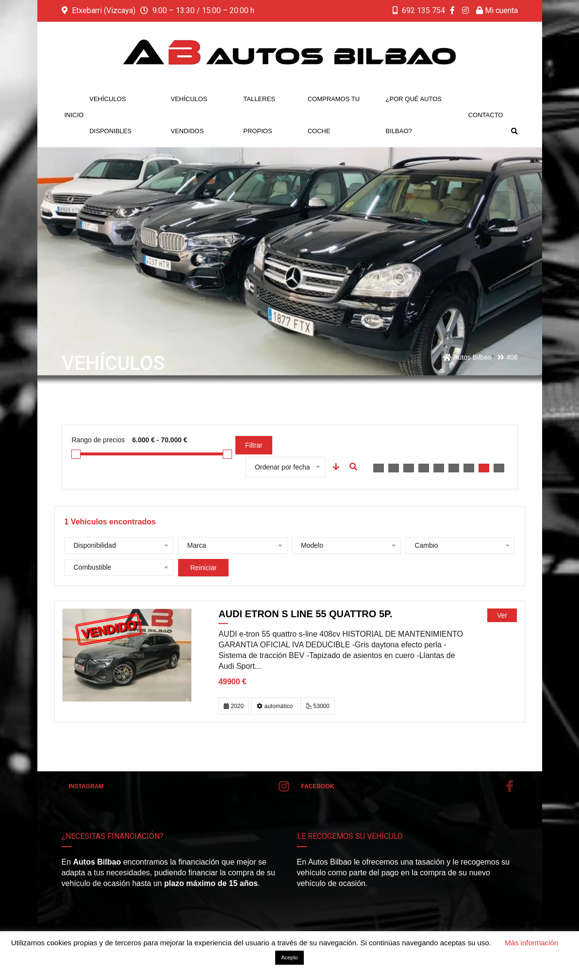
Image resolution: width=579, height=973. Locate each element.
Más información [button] (531, 942)
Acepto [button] (289, 957)
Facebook (407, 786)
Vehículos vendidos (189, 115)
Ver (502, 615)
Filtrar (254, 445)
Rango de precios (98, 440)
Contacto (485, 115)
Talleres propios (259, 115)
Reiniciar (203, 568)
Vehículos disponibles (110, 115)
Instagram (179, 786)
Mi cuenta (497, 10)
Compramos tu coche (334, 115)
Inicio (74, 115)
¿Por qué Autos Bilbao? (414, 115)
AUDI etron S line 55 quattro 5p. (305, 613)
